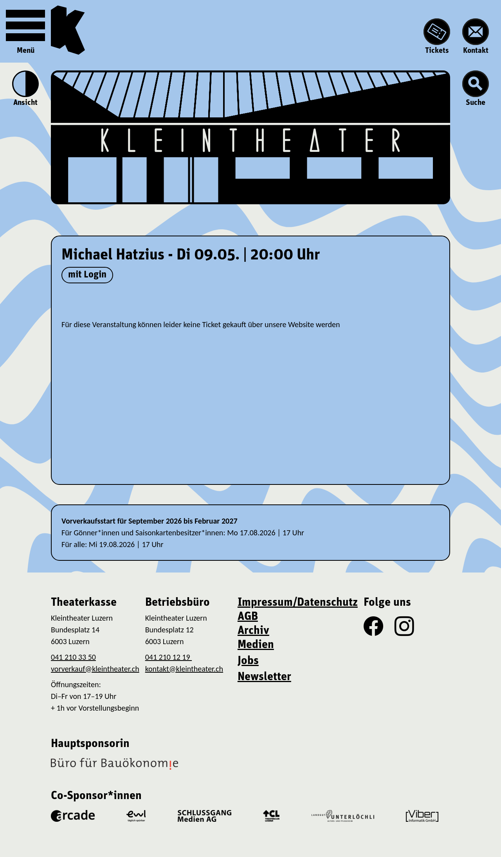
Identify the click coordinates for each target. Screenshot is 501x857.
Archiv (253, 631)
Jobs (248, 661)
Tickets (437, 36)
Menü (25, 30)
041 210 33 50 (73, 657)
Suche (475, 88)
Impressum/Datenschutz (298, 603)
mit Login (87, 275)
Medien (256, 645)
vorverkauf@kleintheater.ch (95, 668)
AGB (248, 617)
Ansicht (25, 88)
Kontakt (475, 36)
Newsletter (264, 677)
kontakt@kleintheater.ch (184, 668)
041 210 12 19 (168, 657)
